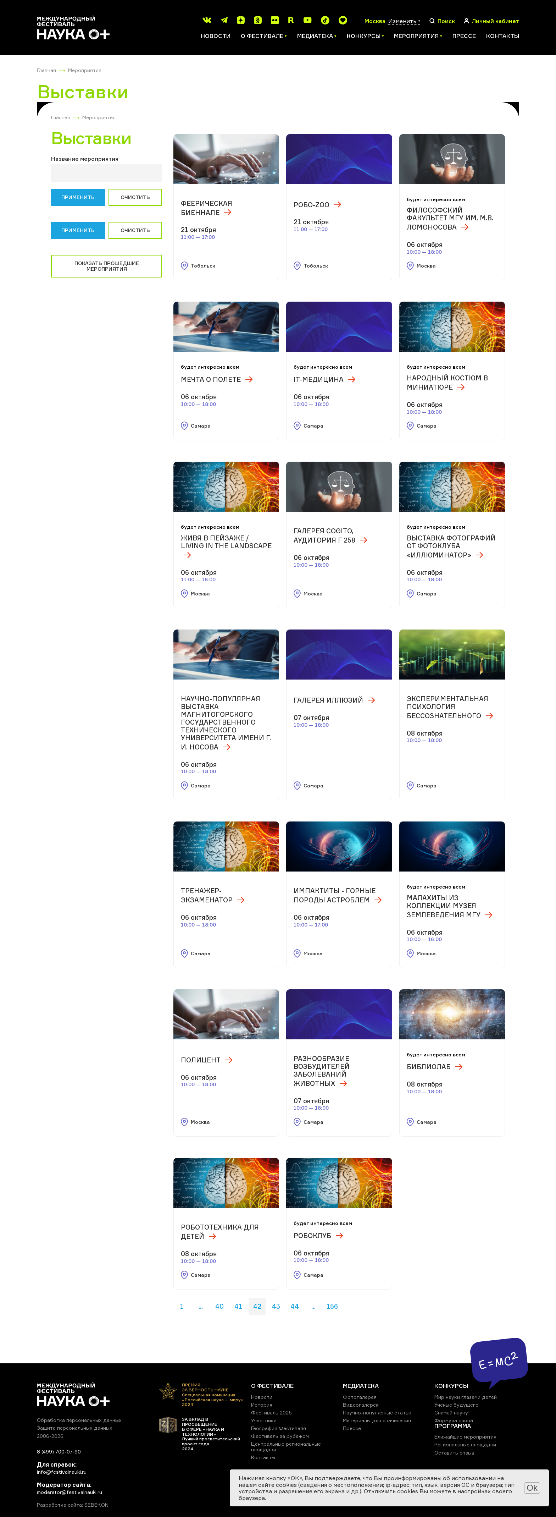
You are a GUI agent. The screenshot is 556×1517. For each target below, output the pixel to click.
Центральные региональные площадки (286, 1446)
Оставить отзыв (454, 1453)
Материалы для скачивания (377, 1420)
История (261, 1405)
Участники (264, 1420)
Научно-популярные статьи (377, 1412)
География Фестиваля (278, 1428)
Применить (78, 197)
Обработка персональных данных (79, 1420)
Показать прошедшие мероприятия (106, 266)
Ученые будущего (456, 1405)
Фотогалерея (360, 1397)
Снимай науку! (452, 1412)
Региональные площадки (465, 1444)
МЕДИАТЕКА (361, 1385)
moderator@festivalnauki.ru (69, 1492)
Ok (532, 1488)
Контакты (502, 35)
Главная (46, 70)
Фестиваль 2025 (271, 1412)
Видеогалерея (361, 1405)
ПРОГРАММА (452, 1425)
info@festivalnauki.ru (62, 1472)
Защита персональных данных (74, 1428)
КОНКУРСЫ (451, 1385)
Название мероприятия (84, 158)
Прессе (464, 35)
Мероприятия (84, 70)
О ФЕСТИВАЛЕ (272, 1385)
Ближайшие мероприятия (465, 1437)
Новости (215, 35)
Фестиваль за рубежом (280, 1436)
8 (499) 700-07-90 (59, 1452)
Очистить (135, 197)
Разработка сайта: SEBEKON (73, 1505)
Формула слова (453, 1420)
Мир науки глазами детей (465, 1397)
